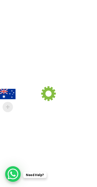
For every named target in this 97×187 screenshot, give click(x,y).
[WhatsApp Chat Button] (13, 174)
